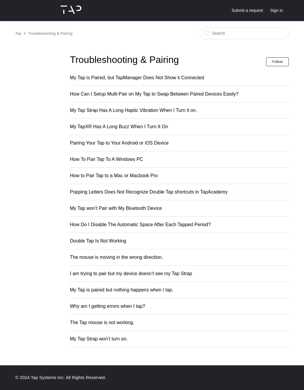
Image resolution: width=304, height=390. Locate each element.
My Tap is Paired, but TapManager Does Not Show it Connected (137, 77)
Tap (18, 33)
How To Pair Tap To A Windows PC (106, 159)
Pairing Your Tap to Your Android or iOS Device (119, 142)
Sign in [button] (276, 10)
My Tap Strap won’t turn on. (99, 338)
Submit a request (247, 10)
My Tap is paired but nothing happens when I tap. (121, 289)
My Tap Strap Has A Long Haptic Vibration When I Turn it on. (133, 110)
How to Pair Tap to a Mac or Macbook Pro (114, 175)
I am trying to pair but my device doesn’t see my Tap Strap (131, 273)
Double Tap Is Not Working (98, 240)
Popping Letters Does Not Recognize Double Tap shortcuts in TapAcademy (149, 191)
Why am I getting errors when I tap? (107, 306)
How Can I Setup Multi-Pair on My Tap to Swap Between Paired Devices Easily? (154, 93)
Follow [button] (277, 62)
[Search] (244, 33)
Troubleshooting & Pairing (50, 33)
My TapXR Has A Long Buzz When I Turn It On (119, 126)
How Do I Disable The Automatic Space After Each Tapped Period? (140, 224)
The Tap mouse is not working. (102, 322)
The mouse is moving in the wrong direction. (116, 257)
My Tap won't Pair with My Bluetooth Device (116, 208)
